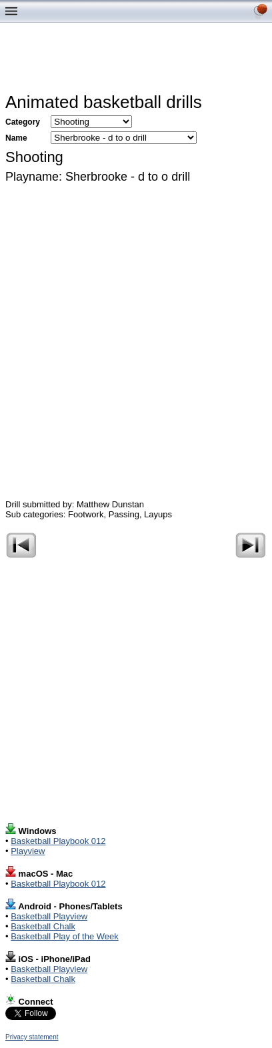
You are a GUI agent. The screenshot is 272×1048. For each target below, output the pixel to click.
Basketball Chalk (43, 926)
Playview (28, 851)
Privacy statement (31, 1037)
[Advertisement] (138, 61)
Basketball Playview (49, 916)
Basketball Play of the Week (65, 936)
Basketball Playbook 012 (58, 841)
